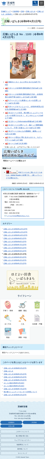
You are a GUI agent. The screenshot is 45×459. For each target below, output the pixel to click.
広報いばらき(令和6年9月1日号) (15, 238)
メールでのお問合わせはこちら (18, 216)
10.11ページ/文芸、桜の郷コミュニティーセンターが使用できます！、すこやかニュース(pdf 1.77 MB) (24, 115)
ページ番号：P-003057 (35, 28)
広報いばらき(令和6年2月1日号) (15, 260)
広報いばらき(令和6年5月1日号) (15, 251)
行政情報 (16, 11)
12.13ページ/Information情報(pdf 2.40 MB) (23, 121)
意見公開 (11, 426)
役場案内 (11, 422)
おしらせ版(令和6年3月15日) (14, 383)
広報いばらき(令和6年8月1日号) (15, 241)
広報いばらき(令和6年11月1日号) (15, 232)
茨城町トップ (6, 11)
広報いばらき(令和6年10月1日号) (15, 235)
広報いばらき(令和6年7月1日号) (15, 245)
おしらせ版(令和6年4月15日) (14, 386)
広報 (22, 11)
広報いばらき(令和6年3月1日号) (15, 257)
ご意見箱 (34, 422)
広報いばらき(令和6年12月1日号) (15, 229)
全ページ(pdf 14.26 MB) (16, 143)
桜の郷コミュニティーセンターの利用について (20, 392)
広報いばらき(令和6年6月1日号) (15, 248)
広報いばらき (30, 11)
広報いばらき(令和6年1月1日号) (15, 263)
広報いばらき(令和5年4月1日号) (15, 395)
